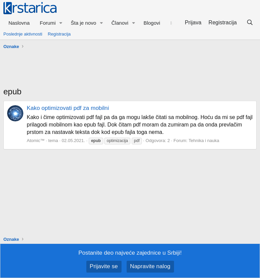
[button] (61, 23)
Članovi (119, 23)
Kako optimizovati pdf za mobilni (68, 108)
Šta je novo (83, 23)
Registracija (59, 34)
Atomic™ (36, 140)
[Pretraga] (250, 22)
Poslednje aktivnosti (22, 34)
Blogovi (152, 23)
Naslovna (19, 23)
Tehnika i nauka (204, 140)
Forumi (48, 23)
